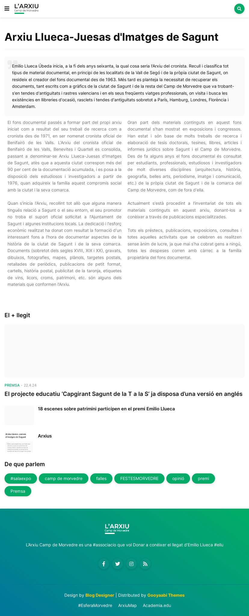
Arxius (45, 436)
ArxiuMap (127, 605)
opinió (178, 478)
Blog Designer (99, 595)
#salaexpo (21, 478)
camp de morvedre (63, 478)
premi (203, 478)
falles (101, 478)
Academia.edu (157, 605)
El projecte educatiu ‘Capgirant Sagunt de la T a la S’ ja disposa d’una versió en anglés (123, 393)
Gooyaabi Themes (166, 595)
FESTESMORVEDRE (139, 478)
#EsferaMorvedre (95, 605)
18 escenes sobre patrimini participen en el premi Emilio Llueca (106, 409)
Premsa (18, 491)
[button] (7, 9)
